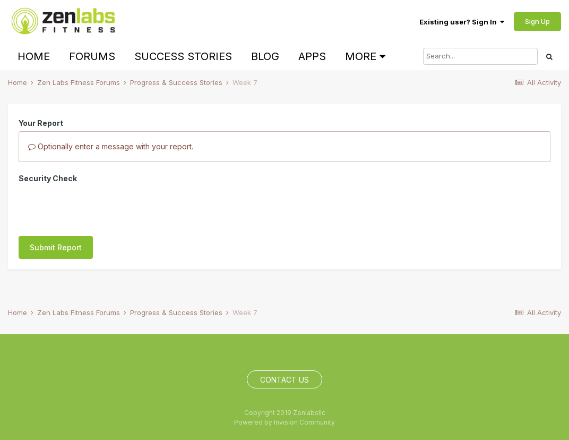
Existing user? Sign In (461, 22)
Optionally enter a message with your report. (110, 146)
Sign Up (537, 21)
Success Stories (183, 56)
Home (34, 56)
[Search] (480, 56)
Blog (265, 56)
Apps (312, 56)
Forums (92, 56)
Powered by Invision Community (284, 422)
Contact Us (284, 379)
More (365, 56)
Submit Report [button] (56, 205)
